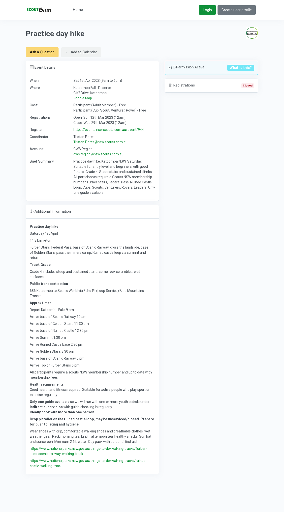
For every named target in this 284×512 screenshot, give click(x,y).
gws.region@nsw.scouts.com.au (98, 154)
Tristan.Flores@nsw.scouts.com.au (100, 142)
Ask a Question (42, 52)
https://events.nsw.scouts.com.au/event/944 (108, 130)
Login (207, 10)
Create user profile (236, 10)
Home (78, 9)
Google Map (82, 98)
